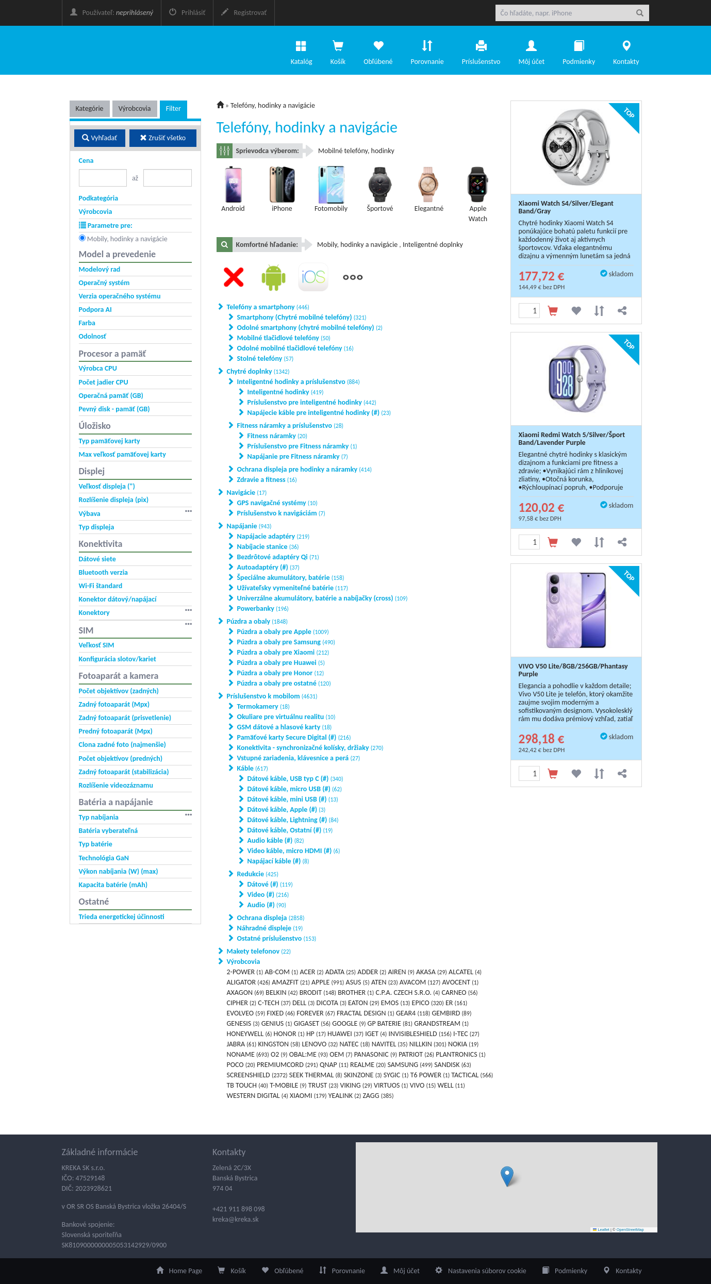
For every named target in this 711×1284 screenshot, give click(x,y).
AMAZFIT (291, 982)
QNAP (334, 1064)
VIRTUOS (391, 1085)
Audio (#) (266, 905)
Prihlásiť (187, 12)
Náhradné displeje (270, 928)
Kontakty (626, 50)
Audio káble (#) (275, 840)
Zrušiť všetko (163, 138)
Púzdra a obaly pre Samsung (286, 642)
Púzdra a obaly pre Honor (280, 673)
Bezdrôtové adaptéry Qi (278, 557)
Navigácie (247, 492)
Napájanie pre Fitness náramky (297, 456)
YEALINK (344, 1095)
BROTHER (356, 992)
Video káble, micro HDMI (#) (293, 850)
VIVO (423, 1085)
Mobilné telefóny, (344, 150)
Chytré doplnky (258, 371)
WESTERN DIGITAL (257, 1095)
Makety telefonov (259, 951)
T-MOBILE (288, 1085)
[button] (507, 1176)
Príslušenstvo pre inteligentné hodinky (311, 402)
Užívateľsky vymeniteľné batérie (292, 587)
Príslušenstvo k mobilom (272, 696)
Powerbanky (263, 608)
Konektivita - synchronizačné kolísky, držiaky (310, 747)
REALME (368, 1064)
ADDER (371, 972)
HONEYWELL (249, 1033)
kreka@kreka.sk (235, 1219)
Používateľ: (111, 12)
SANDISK (452, 1064)
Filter (173, 108)
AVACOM (420, 982)
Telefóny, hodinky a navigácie (272, 105)
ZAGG (377, 1095)
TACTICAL (472, 1075)
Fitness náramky (277, 435)
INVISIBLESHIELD (420, 1033)
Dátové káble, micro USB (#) (294, 789)
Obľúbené (377, 50)
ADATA (340, 972)
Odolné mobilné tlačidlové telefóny (295, 348)
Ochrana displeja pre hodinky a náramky (304, 469)
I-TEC (466, 1033)
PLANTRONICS (460, 1054)
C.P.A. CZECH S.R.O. (408, 992)
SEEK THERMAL (315, 1075)
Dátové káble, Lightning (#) (293, 819)
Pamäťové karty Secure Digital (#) (294, 737)
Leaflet (601, 1229)
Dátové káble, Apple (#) (286, 809)
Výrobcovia (135, 108)
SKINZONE (363, 1075)
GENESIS (243, 1023)
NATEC (355, 1044)
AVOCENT (460, 982)
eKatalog (132, 50)
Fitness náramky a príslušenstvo (290, 425)
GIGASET (312, 1023)
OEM (340, 1054)
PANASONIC (375, 1054)
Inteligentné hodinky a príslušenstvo (298, 381)
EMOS (395, 1002)
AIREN (401, 972)
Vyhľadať (99, 138)
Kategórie (90, 108)
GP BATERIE (390, 1023)
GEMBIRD (451, 1013)
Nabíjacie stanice (268, 546)
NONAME (248, 1054)
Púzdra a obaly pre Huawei (281, 662)
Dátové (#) (270, 884)
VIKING (356, 1085)
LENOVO (320, 1044)
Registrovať (244, 12)
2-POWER (245, 972)
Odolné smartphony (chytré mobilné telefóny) (310, 327)
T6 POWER (430, 1075)
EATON (363, 1002)
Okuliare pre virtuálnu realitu (286, 716)
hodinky (382, 150)
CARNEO (459, 992)
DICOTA (331, 1002)
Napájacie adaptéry (273, 536)
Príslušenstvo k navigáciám (281, 513)
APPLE (327, 982)
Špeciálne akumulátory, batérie (290, 577)
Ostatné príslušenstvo (277, 938)
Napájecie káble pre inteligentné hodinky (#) (319, 412)
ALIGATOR (249, 982)
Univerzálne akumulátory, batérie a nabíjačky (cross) (322, 598)
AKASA (431, 972)
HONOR (289, 1033)
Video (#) (268, 894)
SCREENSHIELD (257, 1075)
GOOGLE (349, 1023)
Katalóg (301, 50)
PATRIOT (416, 1054)
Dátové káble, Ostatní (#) (290, 830)
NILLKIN (428, 1044)
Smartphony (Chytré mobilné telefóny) (302, 317)
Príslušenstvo (481, 50)
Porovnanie (426, 50)
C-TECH (274, 1002)
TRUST (323, 1085)
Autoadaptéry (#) (268, 567)
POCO (241, 1064)
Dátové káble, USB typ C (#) (295, 778)
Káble (252, 768)
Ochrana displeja (271, 917)
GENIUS (276, 1023)
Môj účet (531, 50)
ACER (311, 972)
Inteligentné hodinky (285, 392)
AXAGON (245, 992)
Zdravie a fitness (267, 479)
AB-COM (281, 972)
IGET (376, 1033)
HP (316, 1033)
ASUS (358, 982)
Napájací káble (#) (278, 861)
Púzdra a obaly (257, 621)
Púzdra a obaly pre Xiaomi (283, 652)
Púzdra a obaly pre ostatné (284, 683)
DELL (303, 1002)
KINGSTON (279, 1044)
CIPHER (242, 1002)
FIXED (281, 1013)
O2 (279, 1054)
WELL (451, 1085)
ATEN (384, 982)
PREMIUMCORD (287, 1064)
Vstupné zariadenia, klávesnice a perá (298, 758)
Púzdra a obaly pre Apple (283, 631)
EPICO (428, 1002)
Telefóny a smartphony (268, 307)
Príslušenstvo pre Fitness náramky (302, 446)
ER (456, 1002)
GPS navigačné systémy (277, 502)
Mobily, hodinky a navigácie (127, 239)
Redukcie (258, 874)
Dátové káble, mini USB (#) (292, 799)
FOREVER (315, 1013)
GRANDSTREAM (441, 1023)
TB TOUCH (248, 1085)
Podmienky (579, 50)
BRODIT (318, 992)
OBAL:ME (308, 1054)
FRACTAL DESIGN (365, 1013)
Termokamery (263, 706)
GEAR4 (413, 1013)
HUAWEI (345, 1033)
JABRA (242, 1044)
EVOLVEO (246, 1013)
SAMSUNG (410, 1064)
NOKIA (463, 1044)
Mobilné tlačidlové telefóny (283, 337)
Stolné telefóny (265, 358)
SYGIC (396, 1075)
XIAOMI (308, 1095)
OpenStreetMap (630, 1229)
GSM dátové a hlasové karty (284, 727)
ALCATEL (465, 972)
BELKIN (281, 992)
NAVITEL (390, 1044)
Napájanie (249, 526)
